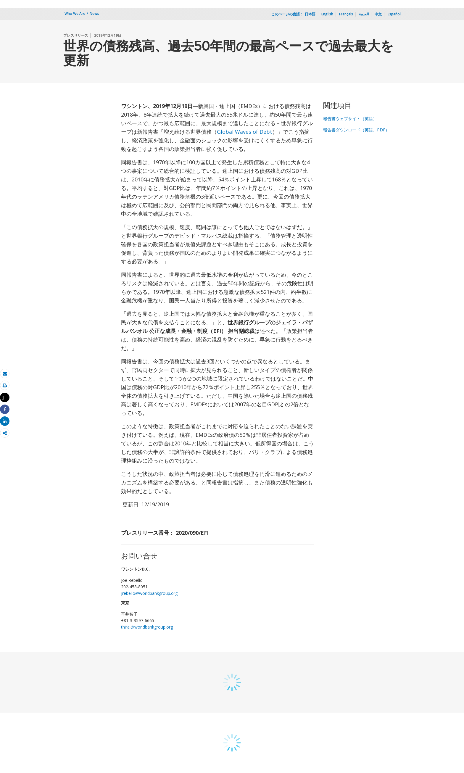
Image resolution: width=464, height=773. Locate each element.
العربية (364, 14)
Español (394, 14)
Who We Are (75, 13)
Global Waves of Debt (244, 131)
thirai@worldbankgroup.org (147, 627)
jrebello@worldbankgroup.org (149, 593)
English (327, 14)
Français (346, 14)
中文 (378, 14)
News (94, 13)
